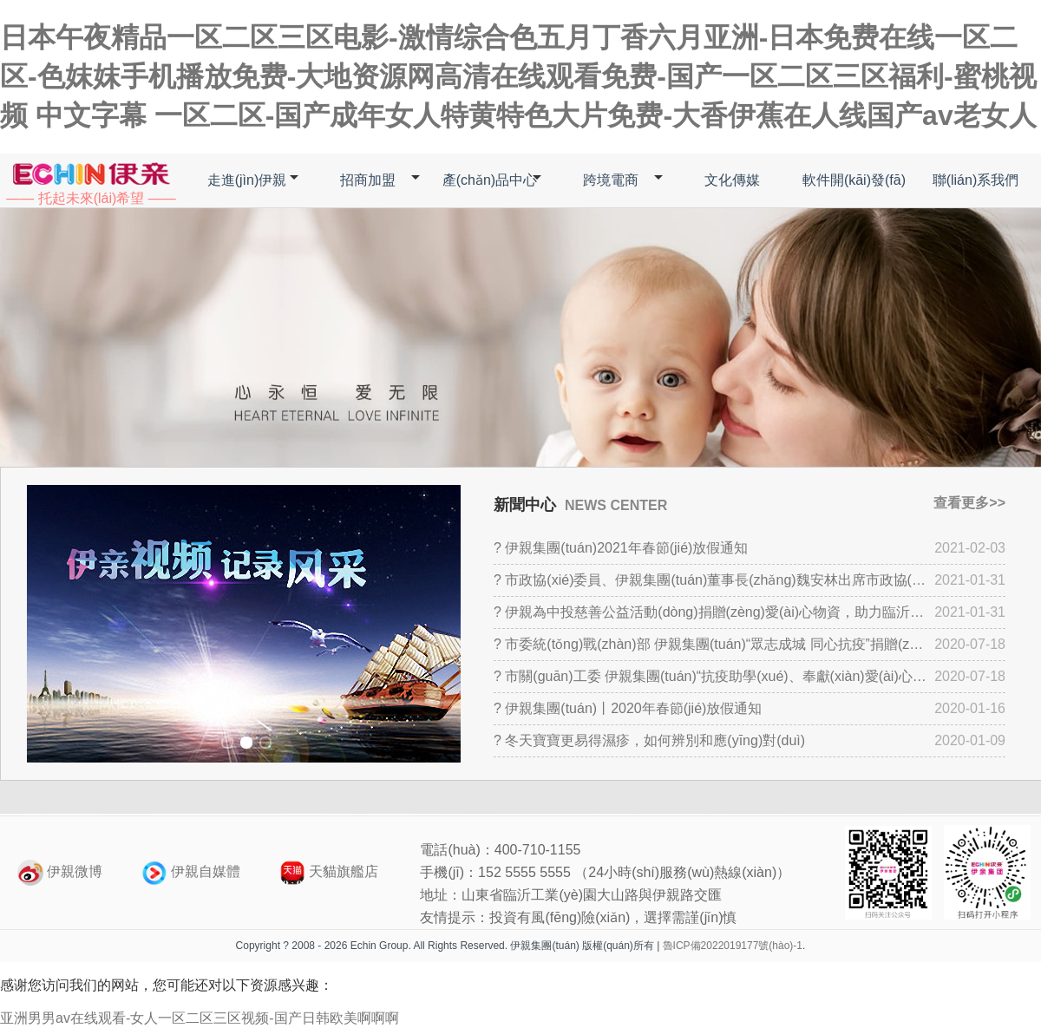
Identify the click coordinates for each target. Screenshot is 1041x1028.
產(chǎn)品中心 (489, 180)
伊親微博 (59, 871)
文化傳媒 (732, 180)
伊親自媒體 (190, 871)
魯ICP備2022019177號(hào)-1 (732, 946)
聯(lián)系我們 (976, 180)
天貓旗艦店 (328, 871)
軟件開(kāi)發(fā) (854, 180)
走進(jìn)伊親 (247, 180)
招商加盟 (368, 180)
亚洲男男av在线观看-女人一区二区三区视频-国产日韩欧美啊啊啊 (199, 1018)
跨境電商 (610, 180)
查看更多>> (969, 502)
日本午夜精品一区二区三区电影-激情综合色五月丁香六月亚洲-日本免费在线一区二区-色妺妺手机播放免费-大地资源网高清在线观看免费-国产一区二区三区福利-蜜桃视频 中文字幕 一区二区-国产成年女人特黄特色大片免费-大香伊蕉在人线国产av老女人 (518, 76)
